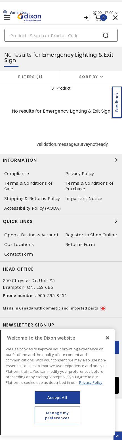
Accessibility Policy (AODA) (32, 208)
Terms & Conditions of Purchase (89, 185)
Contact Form (18, 254)
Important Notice (83, 198)
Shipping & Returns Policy (32, 198)
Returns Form (80, 244)
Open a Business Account (31, 234)
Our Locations (19, 244)
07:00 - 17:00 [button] (103, 12)
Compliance (16, 173)
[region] (57, 382)
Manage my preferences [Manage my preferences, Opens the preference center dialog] (57, 415)
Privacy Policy (79, 173)
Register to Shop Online (91, 234)
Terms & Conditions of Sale (28, 185)
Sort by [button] (88, 76)
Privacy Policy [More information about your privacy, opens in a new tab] (90, 382)
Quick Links (61, 221)
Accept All (57, 397)
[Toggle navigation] (7, 17)
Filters (30, 76)
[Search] (61, 35)
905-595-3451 (52, 295)
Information (61, 160)
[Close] (107, 338)
